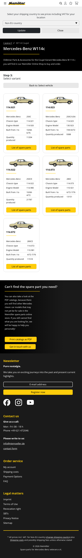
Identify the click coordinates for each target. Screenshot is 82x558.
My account (9, 467)
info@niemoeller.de (14, 443)
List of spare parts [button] (21, 147)
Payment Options (12, 476)
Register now (38, 392)
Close (60, 30)
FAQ (5, 481)
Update (22, 30)
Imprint (7, 499)
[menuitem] (7, 43)
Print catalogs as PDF (21, 339)
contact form (10, 448)
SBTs (5, 513)
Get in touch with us (20, 346)
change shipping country (58, 537)
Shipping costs (11, 471)
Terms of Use (10, 504)
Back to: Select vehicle (41, 85)
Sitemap (7, 522)
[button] (5, 3)
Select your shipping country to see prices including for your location (41, 16)
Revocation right (12, 508)
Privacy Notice (11, 518)
